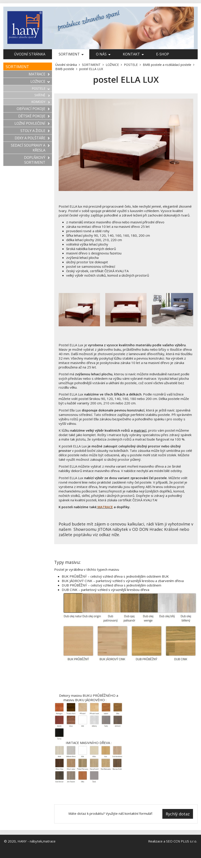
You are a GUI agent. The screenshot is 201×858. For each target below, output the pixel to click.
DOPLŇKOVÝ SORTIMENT (37, 160)
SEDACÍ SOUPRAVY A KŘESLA (30, 148)
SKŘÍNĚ (42, 95)
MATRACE (39, 74)
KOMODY (40, 102)
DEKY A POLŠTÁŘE (32, 138)
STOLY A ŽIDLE (35, 130)
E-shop (162, 54)
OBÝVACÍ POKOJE (33, 108)
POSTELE (41, 88)
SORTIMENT (71, 54)
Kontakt (133, 54)
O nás (103, 54)
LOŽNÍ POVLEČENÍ (32, 123)
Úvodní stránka (29, 54)
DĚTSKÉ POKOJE (34, 116)
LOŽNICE (40, 81)
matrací (140, 430)
